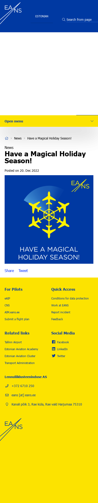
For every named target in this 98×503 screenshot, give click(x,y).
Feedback (57, 319)
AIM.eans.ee (12, 312)
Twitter (61, 356)
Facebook (63, 342)
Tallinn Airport (13, 342)
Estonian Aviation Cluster (20, 356)
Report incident (60, 312)
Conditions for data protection (70, 298)
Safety (87, 59)
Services (87, 45)
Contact (87, 100)
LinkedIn (62, 349)
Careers (87, 73)
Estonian (41, 16)
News (87, 86)
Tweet (23, 270)
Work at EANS (60, 305)
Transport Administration (20, 363)
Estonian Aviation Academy (21, 349)
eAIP (7, 298)
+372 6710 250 (23, 386)
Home (6, 138)
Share (9, 270)
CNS (7, 305)
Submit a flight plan (17, 319)
